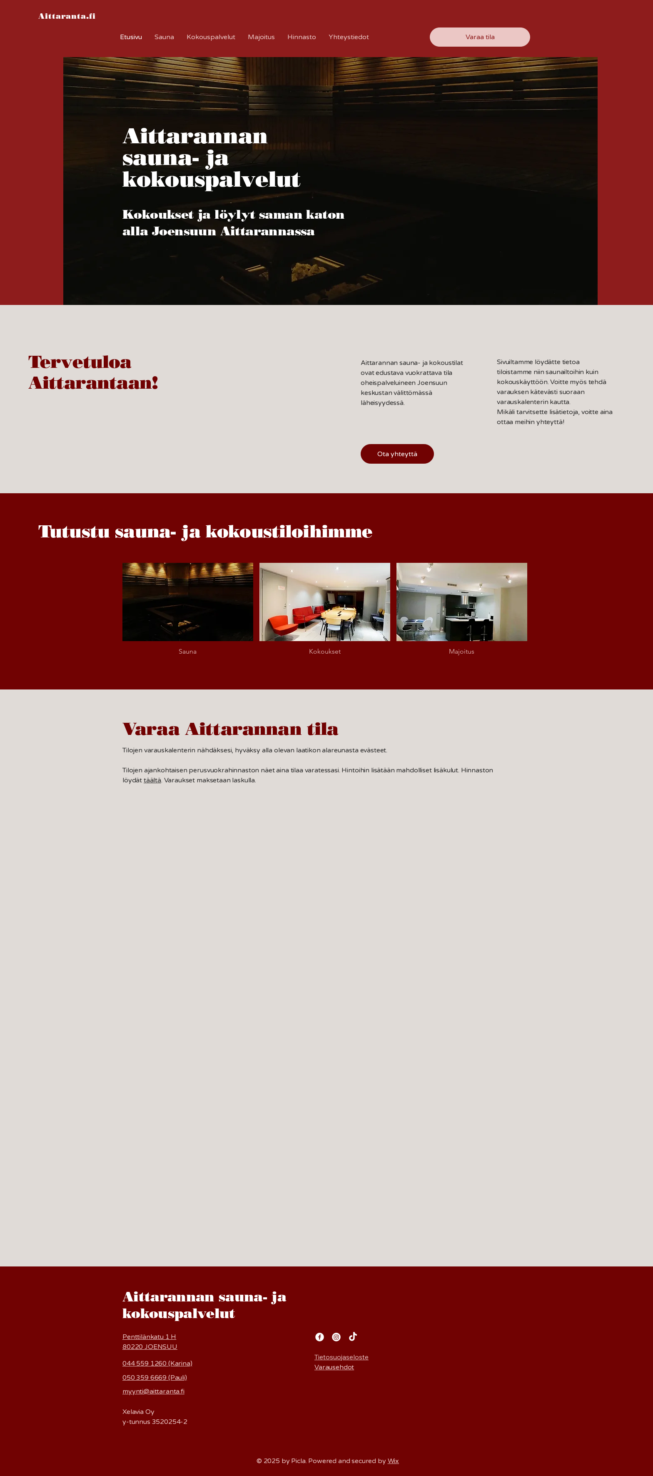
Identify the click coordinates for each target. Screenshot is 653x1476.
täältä (152, 780)
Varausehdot (334, 1367)
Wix (393, 1461)
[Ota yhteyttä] (397, 454)
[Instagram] (336, 1337)
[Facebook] (319, 1337)
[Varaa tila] (480, 37)
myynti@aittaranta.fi (153, 1391)
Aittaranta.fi (67, 16)
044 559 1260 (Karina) (157, 1363)
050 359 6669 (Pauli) (154, 1378)
